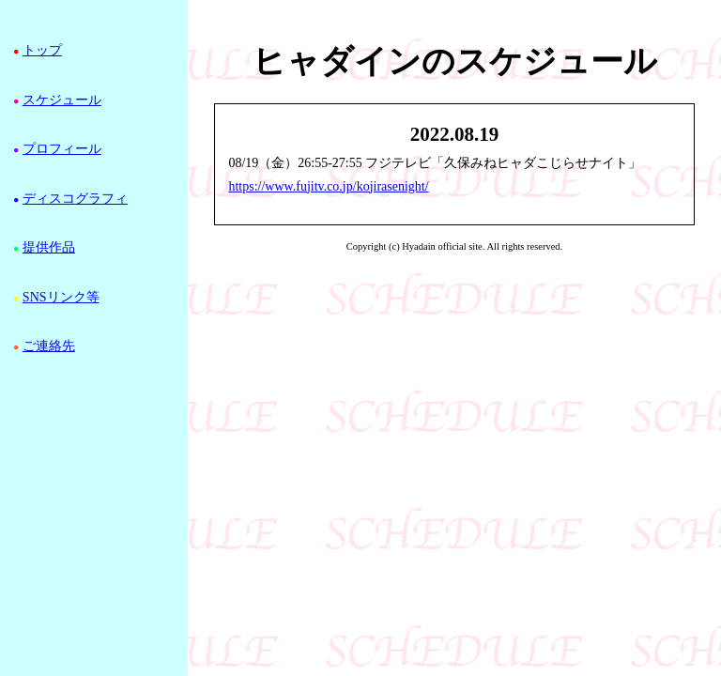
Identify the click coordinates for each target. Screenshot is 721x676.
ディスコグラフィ (75, 199)
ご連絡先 (49, 346)
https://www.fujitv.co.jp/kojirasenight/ (328, 186)
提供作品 (49, 247)
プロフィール (62, 149)
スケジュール (62, 100)
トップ (42, 50)
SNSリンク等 (61, 297)
